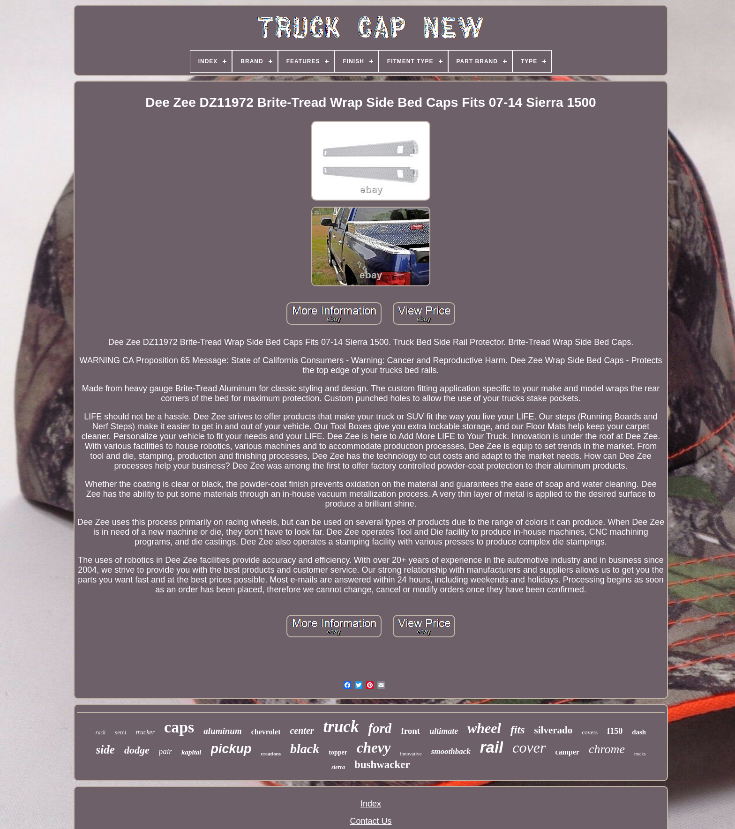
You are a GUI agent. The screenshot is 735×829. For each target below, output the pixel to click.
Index (370, 803)
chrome (607, 749)
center (302, 730)
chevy (373, 747)
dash (639, 732)
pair (165, 751)
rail (491, 747)
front (410, 731)
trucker (145, 732)
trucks (639, 753)
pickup (231, 749)
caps (179, 727)
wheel (484, 728)
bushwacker (382, 764)
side (105, 749)
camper (567, 752)
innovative (410, 753)
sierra (338, 767)
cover (529, 747)
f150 (614, 731)
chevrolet (266, 732)
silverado (553, 730)
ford (379, 728)
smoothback (451, 751)
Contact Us (370, 821)
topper (338, 752)
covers (590, 732)
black (304, 748)
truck (341, 726)
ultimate (443, 731)
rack (100, 732)
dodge (137, 750)
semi (121, 732)
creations (271, 753)
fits (517, 730)
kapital (191, 752)
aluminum (222, 731)
